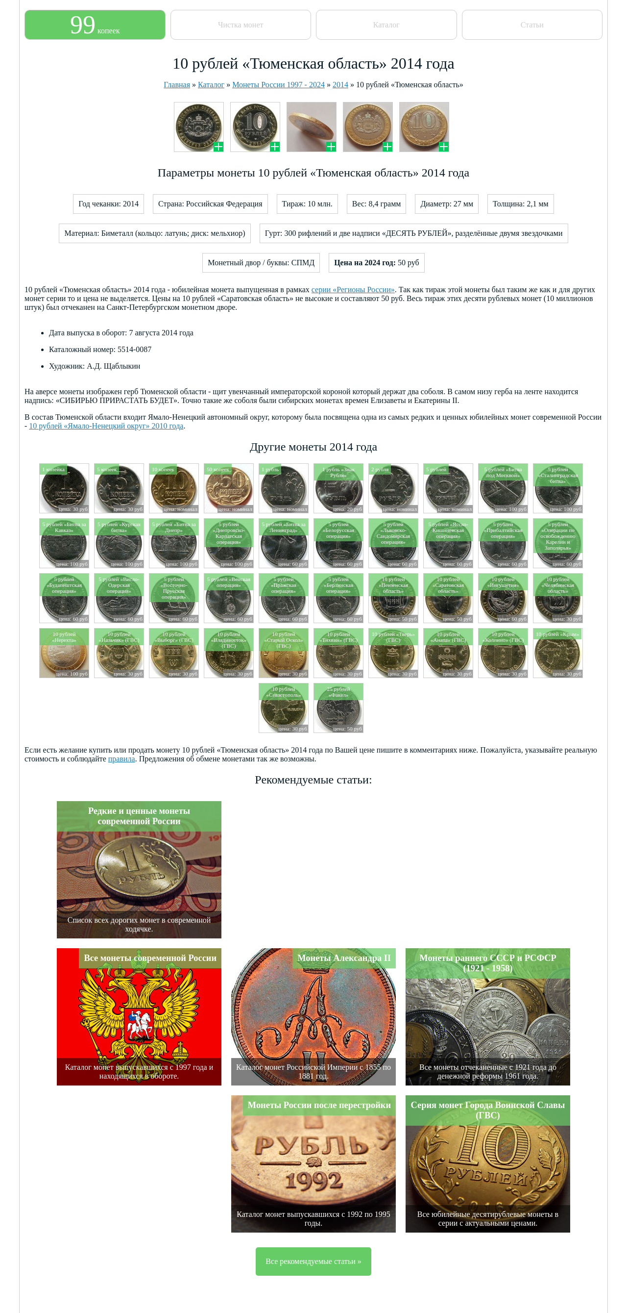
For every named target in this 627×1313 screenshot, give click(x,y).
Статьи (532, 25)
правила (121, 759)
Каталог (386, 25)
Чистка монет (240, 25)
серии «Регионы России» (353, 289)
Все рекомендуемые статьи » (313, 1261)
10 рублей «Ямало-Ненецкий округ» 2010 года (106, 426)
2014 (340, 84)
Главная (177, 84)
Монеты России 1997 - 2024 (278, 84)
